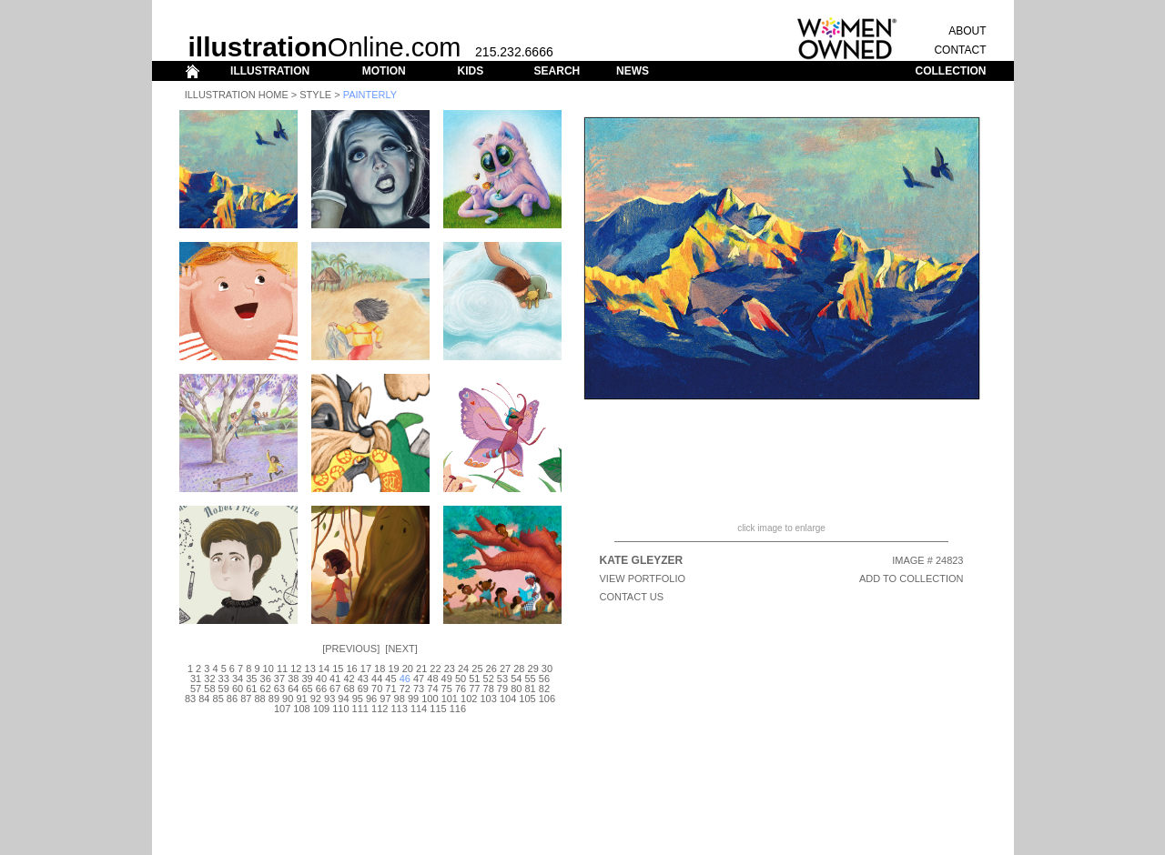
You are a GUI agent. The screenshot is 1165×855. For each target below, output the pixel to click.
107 (282, 708)
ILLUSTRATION (269, 71)
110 (340, 708)
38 (293, 678)
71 (390, 688)
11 (282, 668)
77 (474, 688)
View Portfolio (643, 578)
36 (265, 678)
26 (491, 668)
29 (533, 668)
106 (547, 698)
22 (435, 668)
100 (429, 698)
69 (363, 688)
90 (287, 698)
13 (310, 668)
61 (251, 688)
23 (449, 668)
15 (337, 668)
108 (301, 708)
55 (529, 678)
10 (268, 668)
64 (293, 688)
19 (393, 668)
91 (301, 698)
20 (407, 668)
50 (460, 678)
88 (259, 698)
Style (315, 94)
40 (321, 678)
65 (306, 688)
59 (223, 688)
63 (279, 688)
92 (315, 698)
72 (405, 688)
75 (446, 688)
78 (488, 688)
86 (232, 698)
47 (418, 678)
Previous (351, 648)
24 (463, 668)
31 (195, 678)
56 (544, 678)
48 (432, 678)
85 (218, 698)
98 (399, 698)
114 (418, 708)
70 (376, 688)
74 (432, 688)
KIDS (470, 71)
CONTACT (960, 50)
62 (265, 688)
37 (279, 678)
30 (547, 668)
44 (376, 678)
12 (295, 668)
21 (421, 668)
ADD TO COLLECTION (911, 578)
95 (357, 698)
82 (544, 688)
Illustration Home (237, 94)
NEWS (632, 71)
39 (306, 678)
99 (413, 698)
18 (379, 668)
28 (518, 668)
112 (379, 708)
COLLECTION (951, 71)
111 (360, 708)
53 (502, 678)
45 (390, 678)
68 (348, 688)
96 (371, 698)
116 (458, 708)
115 (438, 708)
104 (508, 698)
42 (348, 678)
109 (321, 708)
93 (329, 698)
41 (334, 678)
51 (474, 678)
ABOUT (967, 31)
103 (488, 698)
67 (334, 688)
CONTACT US (632, 596)
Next (401, 648)
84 (203, 698)
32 (209, 678)
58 (209, 688)
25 (476, 668)
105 (527, 698)
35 (251, 678)
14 (324, 668)
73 (418, 688)
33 (223, 678)
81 (529, 688)
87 (245, 698)
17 (365, 668)
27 (505, 668)
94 (343, 698)
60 (237, 688)
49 (446, 678)
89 (273, 698)
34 (237, 678)
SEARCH (557, 71)
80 (516, 688)
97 (385, 698)
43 (363, 678)
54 (516, 678)
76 (460, 688)
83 (190, 698)
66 (321, 688)
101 (449, 698)
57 (195, 688)
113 (398, 708)
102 (469, 698)
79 (502, 688)
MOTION (384, 71)
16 (351, 668)
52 (488, 678)
